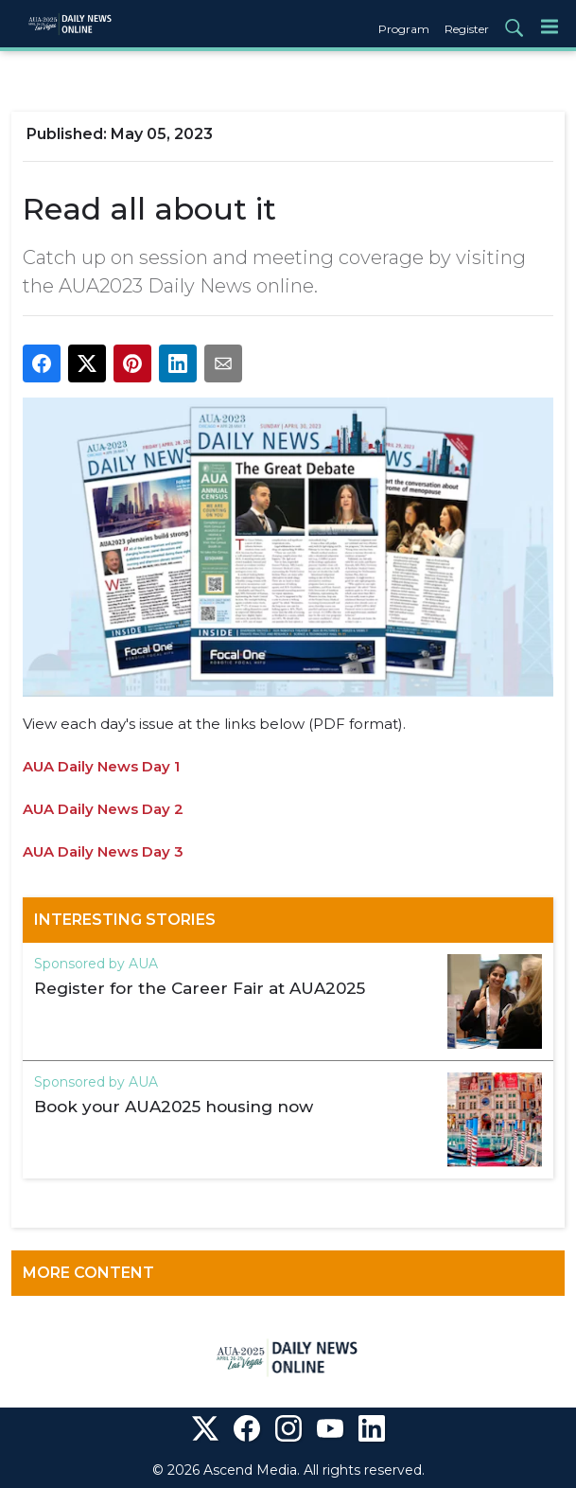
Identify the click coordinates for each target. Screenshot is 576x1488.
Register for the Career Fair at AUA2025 (199, 988)
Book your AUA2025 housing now (173, 1106)
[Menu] (549, 26)
